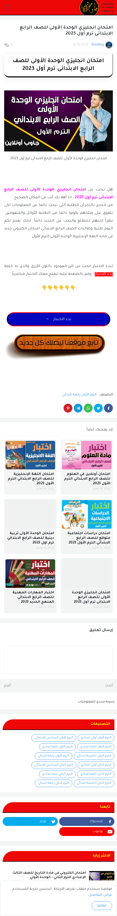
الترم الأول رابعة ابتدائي (79, 395)
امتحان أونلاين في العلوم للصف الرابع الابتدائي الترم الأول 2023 (87, 479)
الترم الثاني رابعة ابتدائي (53, 783)
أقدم (7, 686)
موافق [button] (102, 906)
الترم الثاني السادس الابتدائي (54, 765)
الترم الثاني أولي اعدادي (96, 765)
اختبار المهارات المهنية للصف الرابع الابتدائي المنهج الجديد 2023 (33, 597)
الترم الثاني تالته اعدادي (95, 774)
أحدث (109, 686)
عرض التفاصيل (100, 895)
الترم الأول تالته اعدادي (95, 747)
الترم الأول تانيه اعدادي (57, 747)
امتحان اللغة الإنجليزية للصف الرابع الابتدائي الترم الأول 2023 (31, 479)
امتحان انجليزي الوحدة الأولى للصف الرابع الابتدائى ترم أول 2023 (91, 597)
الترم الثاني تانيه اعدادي (57, 774)
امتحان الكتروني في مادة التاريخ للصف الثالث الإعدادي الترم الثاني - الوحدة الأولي (49, 875)
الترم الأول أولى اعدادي (96, 738)
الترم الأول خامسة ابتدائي (94, 756)
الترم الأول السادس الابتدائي (54, 738)
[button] (108, 7)
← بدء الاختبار (58, 319)
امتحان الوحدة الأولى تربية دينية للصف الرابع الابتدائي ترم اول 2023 (30, 538)
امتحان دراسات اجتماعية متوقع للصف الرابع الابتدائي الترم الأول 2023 (88, 538)
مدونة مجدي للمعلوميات (96, 702)
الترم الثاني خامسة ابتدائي (94, 783)
